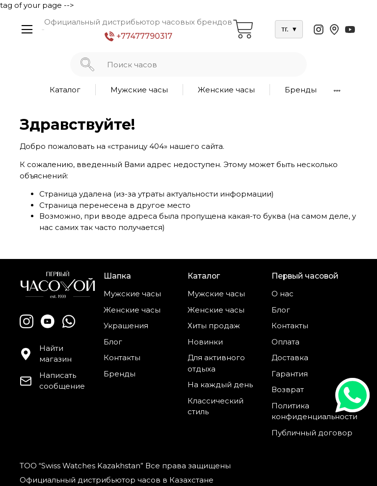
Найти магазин (46, 353)
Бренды (301, 89)
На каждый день (220, 384)
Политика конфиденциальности (314, 411)
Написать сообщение (52, 381)
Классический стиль (215, 406)
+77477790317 (138, 36)
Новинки (205, 341)
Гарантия (289, 373)
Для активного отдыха (216, 363)
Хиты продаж (214, 325)
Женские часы (226, 89)
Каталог (65, 89)
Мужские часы (139, 89)
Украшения (126, 325)
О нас (282, 293)
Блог (113, 341)
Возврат (287, 389)
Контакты (122, 357)
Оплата (285, 341)
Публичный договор (311, 432)
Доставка (289, 357)
